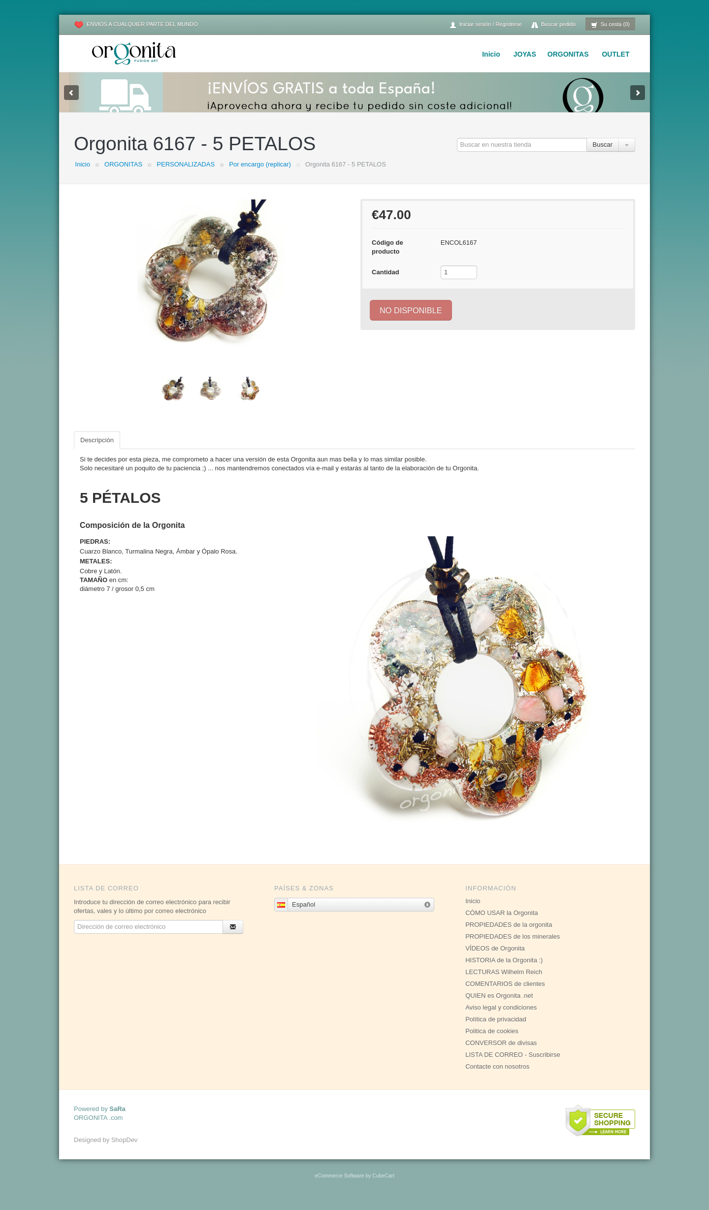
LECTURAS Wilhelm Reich (503, 981)
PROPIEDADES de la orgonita (508, 934)
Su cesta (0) (610, 25)
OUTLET (615, 54)
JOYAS (525, 54)
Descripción (97, 450)
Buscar (602, 154)
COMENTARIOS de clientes (505, 993)
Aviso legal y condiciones (501, 1017)
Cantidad (385, 282)
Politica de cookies (491, 1041)
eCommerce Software (339, 1185)
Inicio (491, 54)
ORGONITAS (568, 54)
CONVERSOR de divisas (501, 1052)
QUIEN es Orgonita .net (499, 1005)
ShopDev (124, 1149)
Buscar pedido (553, 25)
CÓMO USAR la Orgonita (501, 922)
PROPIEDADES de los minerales (512, 946)
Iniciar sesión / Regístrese (485, 25)
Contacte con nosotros (497, 1076)
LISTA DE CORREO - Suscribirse (512, 1064)
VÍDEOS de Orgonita (495, 958)
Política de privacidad (495, 1029)
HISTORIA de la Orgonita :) (504, 970)
